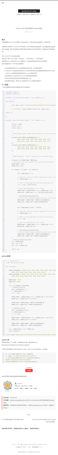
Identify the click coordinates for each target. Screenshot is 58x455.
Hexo (18, 447)
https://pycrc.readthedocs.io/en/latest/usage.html (16, 345)
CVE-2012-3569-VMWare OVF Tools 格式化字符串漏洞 (44, 420)
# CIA (28, 414)
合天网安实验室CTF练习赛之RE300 (12, 419)
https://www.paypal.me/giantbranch (16, 376)
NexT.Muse (35, 447)
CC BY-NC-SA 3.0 (37, 405)
